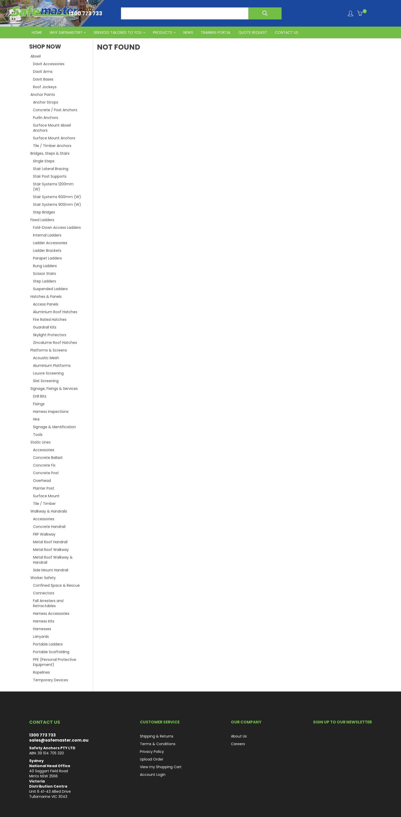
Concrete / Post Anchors (55, 109)
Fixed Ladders (42, 219)
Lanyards (41, 636)
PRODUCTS (162, 32)
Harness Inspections (51, 411)
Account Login (152, 774)
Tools (37, 434)
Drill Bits (39, 396)
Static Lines (40, 442)
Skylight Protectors (49, 334)
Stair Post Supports (49, 176)
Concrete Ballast (48, 457)
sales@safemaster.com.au (58, 740)
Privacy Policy (152, 751)
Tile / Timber (44, 503)
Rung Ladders (45, 265)
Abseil (35, 56)
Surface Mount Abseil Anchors (52, 128)
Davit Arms (42, 71)
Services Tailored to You (118, 32)
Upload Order (151, 759)
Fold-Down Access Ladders (57, 227)
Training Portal (216, 32)
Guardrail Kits (44, 327)
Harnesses (42, 628)
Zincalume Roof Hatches (55, 342)
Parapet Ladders (47, 258)
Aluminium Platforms (52, 365)
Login (350, 13)
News (188, 32)
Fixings (38, 403)
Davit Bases (43, 79)
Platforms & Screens (48, 350)
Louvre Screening (48, 373)
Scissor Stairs (44, 273)
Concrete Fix (44, 465)
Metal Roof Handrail (50, 541)
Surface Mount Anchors (54, 138)
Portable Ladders (48, 644)
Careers (238, 743)
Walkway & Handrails (48, 511)
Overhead (42, 480)
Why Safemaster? (66, 32)
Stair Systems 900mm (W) (57, 204)
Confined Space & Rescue (56, 585)
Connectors (43, 593)
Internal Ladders (47, 235)
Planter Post (43, 488)
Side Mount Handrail (50, 570)
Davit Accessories (48, 63)
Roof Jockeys (45, 86)
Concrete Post (46, 472)
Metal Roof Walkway (51, 549)
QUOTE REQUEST (252, 32)
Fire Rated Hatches (49, 319)
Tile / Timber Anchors (52, 145)
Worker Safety (43, 577)
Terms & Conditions (157, 743)
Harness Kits (43, 621)
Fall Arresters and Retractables (48, 603)
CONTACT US (286, 32)
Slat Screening (46, 380)
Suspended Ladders (50, 288)
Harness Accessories (51, 613)
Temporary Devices (50, 680)
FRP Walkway (44, 534)
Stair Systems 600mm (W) (57, 196)
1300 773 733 (42, 735)
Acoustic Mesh (46, 357)
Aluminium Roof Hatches (55, 311)
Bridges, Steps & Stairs (50, 153)
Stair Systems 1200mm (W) (53, 186)
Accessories (43, 449)
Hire (36, 419)
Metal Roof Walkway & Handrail (53, 560)
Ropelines (41, 672)
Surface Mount (46, 495)
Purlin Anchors (45, 117)
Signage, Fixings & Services (54, 388)
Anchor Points (42, 94)
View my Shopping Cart (161, 766)
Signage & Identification (54, 426)
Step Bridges (44, 212)
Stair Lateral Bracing (50, 168)
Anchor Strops (45, 102)
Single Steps (43, 161)
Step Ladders (44, 281)
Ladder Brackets (47, 250)
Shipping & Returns (156, 736)
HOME (37, 32)
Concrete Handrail (49, 526)
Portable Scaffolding (51, 651)
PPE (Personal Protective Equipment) (54, 662)
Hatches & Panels (46, 296)
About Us (239, 736)
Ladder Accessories (50, 242)
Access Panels (45, 304)
